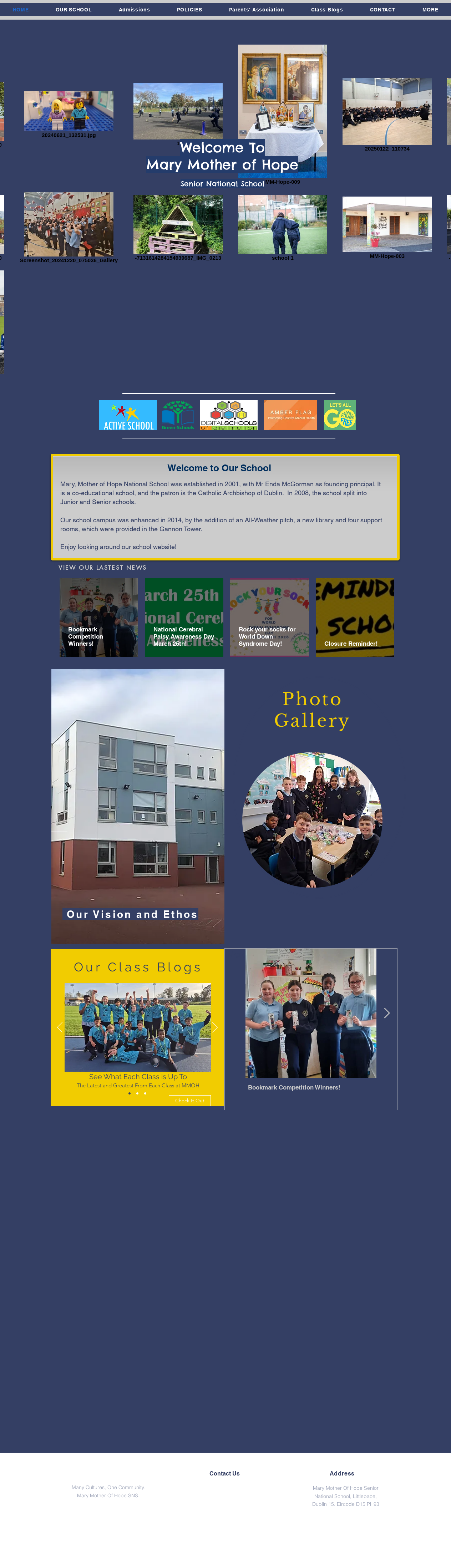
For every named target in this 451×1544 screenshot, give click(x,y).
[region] (137, 806)
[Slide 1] (129, 1093)
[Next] (215, 1027)
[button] (74, 9)
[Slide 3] (145, 1093)
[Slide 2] (137, 1093)
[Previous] (59, 1027)
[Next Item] (387, 1013)
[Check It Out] (190, 1101)
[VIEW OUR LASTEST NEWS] (102, 567)
